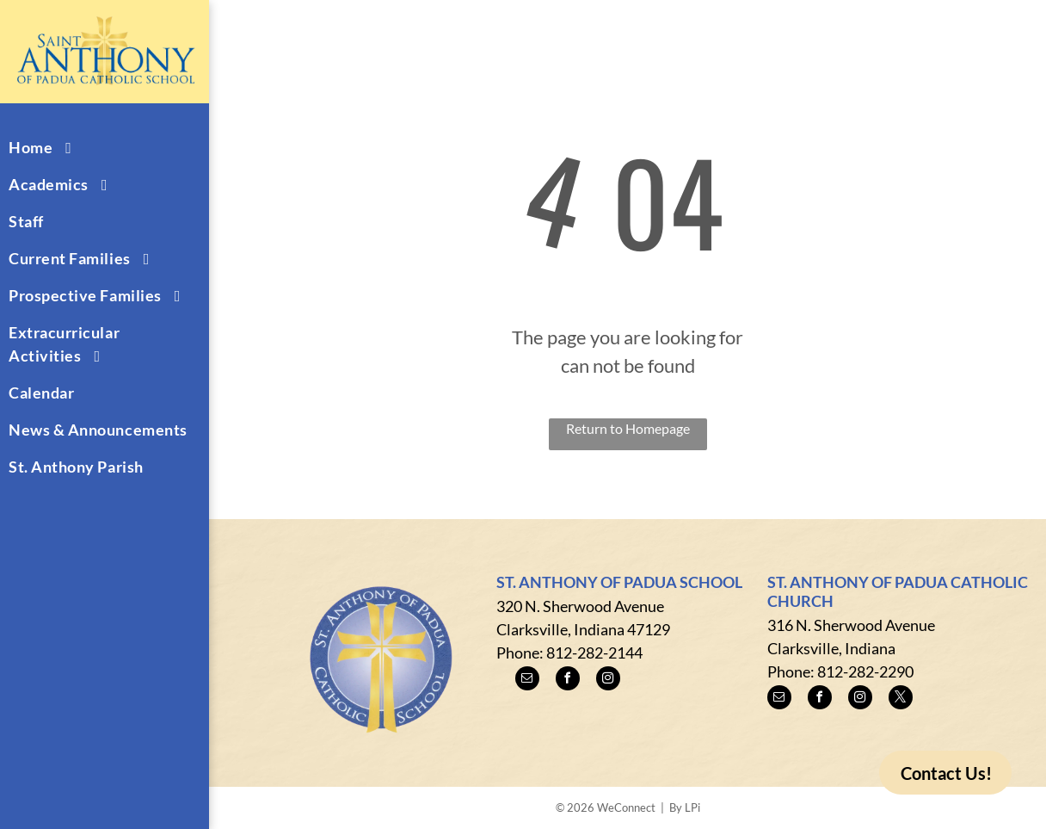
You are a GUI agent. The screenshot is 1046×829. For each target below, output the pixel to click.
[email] (527, 680)
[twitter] (901, 699)
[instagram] (608, 680)
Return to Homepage (628, 428)
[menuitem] (98, 147)
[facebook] (568, 680)
